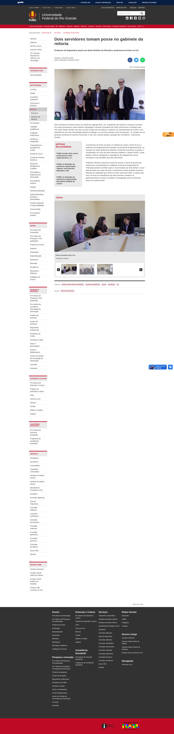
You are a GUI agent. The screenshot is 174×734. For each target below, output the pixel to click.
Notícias (33, 39)
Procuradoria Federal (35, 182)
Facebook (125, 616)
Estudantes (34, 458)
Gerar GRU (34, 551)
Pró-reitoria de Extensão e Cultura (37, 384)
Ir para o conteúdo (35, 7)
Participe (119, 2)
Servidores (34, 462)
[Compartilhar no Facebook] (130, 60)
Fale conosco (132, 26)
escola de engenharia (93, 284)
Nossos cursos (35, 46)
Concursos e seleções (35, 104)
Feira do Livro (35, 399)
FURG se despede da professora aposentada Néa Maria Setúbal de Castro (66, 180)
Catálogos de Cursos (35, 278)
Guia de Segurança (34, 502)
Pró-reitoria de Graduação (35, 231)
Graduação (34, 252)
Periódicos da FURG (35, 335)
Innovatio (33, 364)
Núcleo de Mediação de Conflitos (35, 166)
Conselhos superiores (34, 98)
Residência (34, 267)
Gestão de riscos (36, 154)
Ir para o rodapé (71, 7)
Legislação (132, 2)
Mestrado (33, 263)
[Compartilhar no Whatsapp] (142, 60)
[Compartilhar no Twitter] (136, 60)
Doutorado (34, 260)
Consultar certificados (34, 515)
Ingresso (33, 42)
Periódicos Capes (36, 340)
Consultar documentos (34, 521)
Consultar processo (33, 539)
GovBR (21, 2)
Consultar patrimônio (34, 533)
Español (141, 8)
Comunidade (35, 466)
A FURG (33, 90)
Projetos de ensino (37, 245)
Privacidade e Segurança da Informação (35, 174)
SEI (56, 26)
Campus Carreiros (37, 569)
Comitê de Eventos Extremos (37, 159)
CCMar (32, 406)
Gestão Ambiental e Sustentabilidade (37, 204)
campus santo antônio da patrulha (72, 284)
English (133, 8)
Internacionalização (37, 191)
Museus (33, 403)
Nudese (33, 414)
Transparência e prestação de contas (36, 147)
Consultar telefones (33, 509)
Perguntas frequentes (119, 26)
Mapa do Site (121, 8)
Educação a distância (34, 272)
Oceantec (33, 368)
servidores (111, 284)
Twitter (124, 619)
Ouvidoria (99, 26)
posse (104, 284)
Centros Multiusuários (35, 351)
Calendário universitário (34, 470)
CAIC (32, 395)
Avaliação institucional (34, 134)
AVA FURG (141, 26)
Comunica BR (85, 2)
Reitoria (33, 109)
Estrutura (34, 113)
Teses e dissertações (35, 345)
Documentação (35, 75)
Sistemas (69, 26)
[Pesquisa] (141, 13)
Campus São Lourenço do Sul (36, 589)
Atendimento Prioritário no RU (36, 489)
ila (118, 284)
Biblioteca (62, 26)
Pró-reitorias (34, 123)
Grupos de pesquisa (34, 322)
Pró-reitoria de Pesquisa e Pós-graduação (36, 238)
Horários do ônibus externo (37, 476)
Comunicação (35, 209)
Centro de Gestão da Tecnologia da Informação (37, 358)
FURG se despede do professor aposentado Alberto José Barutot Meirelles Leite (66, 167)
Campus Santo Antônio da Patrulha (35, 581)
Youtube (124, 626)
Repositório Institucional (34, 329)
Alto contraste (107, 8)
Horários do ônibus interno (37, 483)
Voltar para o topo (138, 604)
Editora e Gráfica (36, 410)
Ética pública (107, 26)
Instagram (125, 622)
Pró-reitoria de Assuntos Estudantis (35, 432)
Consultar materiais (33, 527)
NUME (32, 93)
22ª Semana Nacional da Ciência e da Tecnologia (35, 56)
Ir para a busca (59, 7)
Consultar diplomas (37, 498)
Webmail (76, 26)
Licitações (91, 26)
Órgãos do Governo (149, 2)
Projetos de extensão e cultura (37, 390)
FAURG (33, 554)
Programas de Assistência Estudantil (35, 441)
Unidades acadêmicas (34, 128)
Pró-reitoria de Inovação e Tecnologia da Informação (35, 308)
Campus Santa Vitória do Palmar (36, 574)
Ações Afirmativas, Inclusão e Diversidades (37, 196)
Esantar (33, 187)
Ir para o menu (47, 7)
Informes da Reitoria (35, 118)
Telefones (84, 26)
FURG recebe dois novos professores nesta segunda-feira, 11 (67, 155)
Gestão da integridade (34, 140)
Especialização (35, 256)
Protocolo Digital (49, 26)
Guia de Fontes (36, 50)
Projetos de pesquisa (34, 316)
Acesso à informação (103, 2)
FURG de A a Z (127, 664)
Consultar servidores (34, 546)
